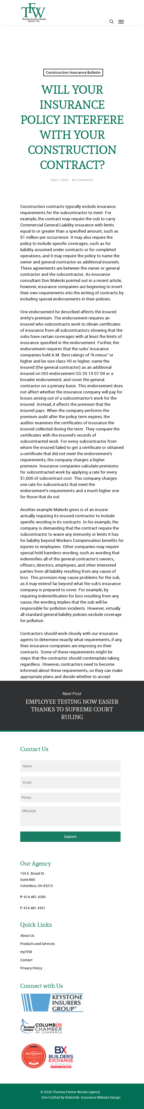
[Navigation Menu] (121, 21)
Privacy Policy (31, 968)
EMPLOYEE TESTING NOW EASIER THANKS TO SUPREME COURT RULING (72, 705)
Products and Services (37, 943)
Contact (26, 960)
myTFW (26, 951)
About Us (27, 935)
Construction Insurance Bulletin (73, 72)
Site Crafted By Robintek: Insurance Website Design (81, 1097)
